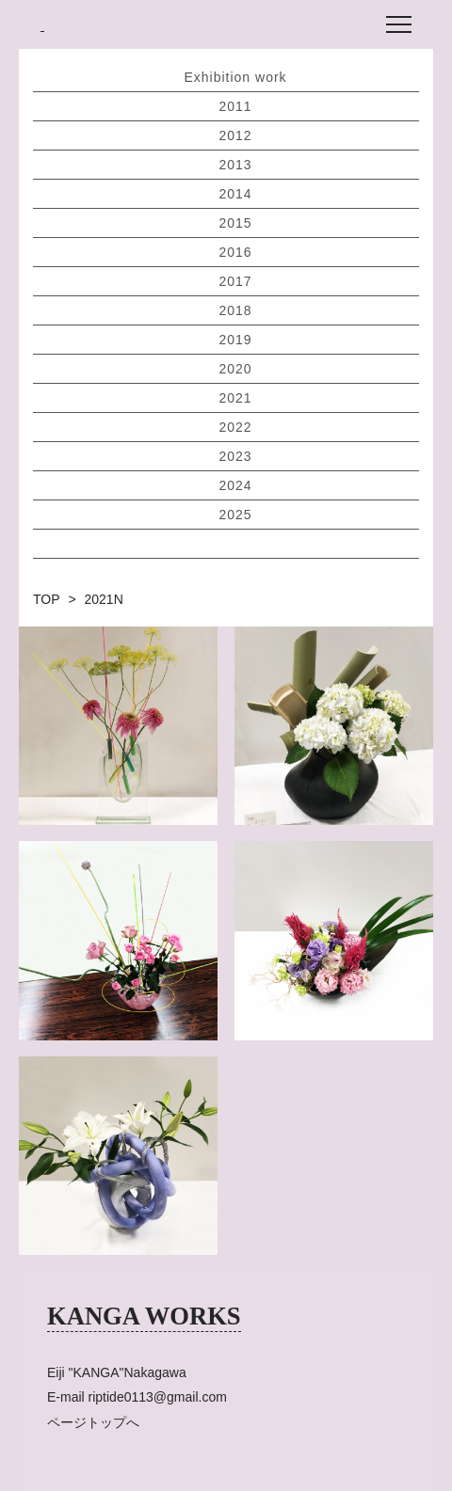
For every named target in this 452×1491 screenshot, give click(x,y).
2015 (234, 222)
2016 (234, 252)
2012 (234, 135)
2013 (234, 164)
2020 (234, 368)
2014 (234, 193)
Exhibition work (235, 77)
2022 (234, 427)
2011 (234, 106)
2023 (234, 456)
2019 (234, 339)
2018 (234, 310)
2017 (234, 281)
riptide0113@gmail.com (158, 1396)
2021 (234, 397)
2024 (234, 485)
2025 (234, 514)
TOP (46, 599)
